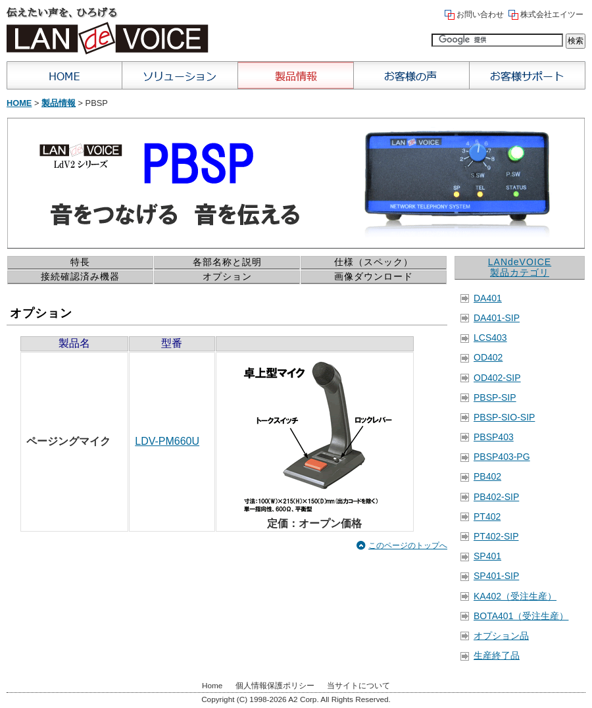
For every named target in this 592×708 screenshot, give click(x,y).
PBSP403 (494, 437)
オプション (227, 276)
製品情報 (296, 75)
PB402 (487, 476)
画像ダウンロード (373, 276)
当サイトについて (358, 685)
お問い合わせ (480, 14)
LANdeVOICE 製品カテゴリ (519, 267)
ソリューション (180, 75)
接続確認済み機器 (80, 276)
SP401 (487, 556)
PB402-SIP (496, 497)
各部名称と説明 (227, 262)
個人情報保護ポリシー (274, 685)
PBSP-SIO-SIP (504, 417)
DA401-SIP (497, 318)
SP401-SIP (496, 575)
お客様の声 (412, 75)
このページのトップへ (407, 545)
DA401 (488, 298)
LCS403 (490, 337)
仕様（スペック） (373, 262)
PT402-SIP (496, 536)
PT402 (487, 516)
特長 (80, 262)
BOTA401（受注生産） (521, 616)
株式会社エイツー (551, 14)
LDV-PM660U (167, 441)
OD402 (488, 357)
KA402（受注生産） (515, 596)
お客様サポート (527, 75)
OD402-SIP (497, 377)
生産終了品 (497, 655)
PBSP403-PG (502, 456)
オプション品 (501, 635)
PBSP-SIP (495, 397)
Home (64, 75)
